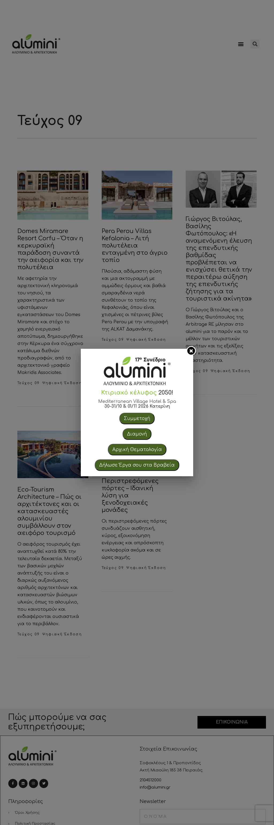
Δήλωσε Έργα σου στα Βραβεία (137, 465)
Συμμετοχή (137, 418)
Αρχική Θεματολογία (137, 449)
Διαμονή (137, 434)
